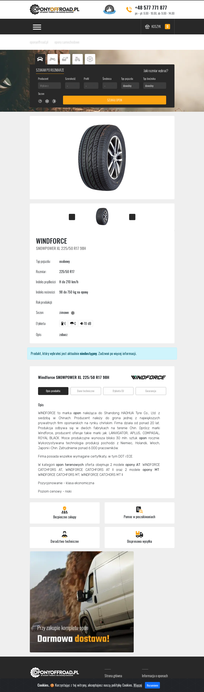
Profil (86, 78)
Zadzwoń (103, 353)
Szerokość (70, 78)
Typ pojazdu (127, 78)
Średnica (107, 78)
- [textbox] (67, 85)
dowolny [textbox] (127, 85)
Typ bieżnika (149, 78)
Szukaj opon (114, 100)
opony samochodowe (66, 42)
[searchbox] (49, 85)
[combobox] (49, 85)
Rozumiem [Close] (152, 686)
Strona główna (113, 675)
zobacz (63, 334)
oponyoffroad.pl (39, 42)
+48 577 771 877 (151, 7)
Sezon (41, 93)
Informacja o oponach (155, 675)
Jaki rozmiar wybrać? (155, 70)
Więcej (138, 686)
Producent (43, 78)
